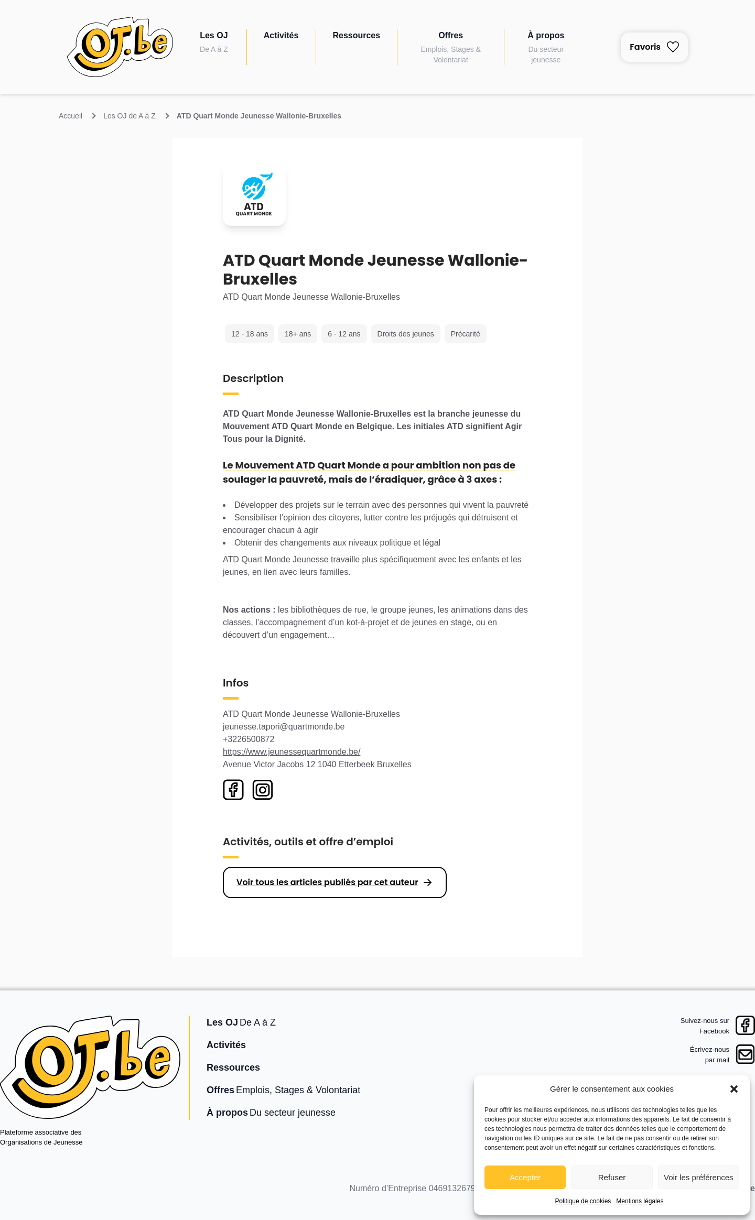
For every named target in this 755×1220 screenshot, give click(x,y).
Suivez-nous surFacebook (705, 1026)
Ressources (356, 35)
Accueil (70, 116)
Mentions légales (639, 1201)
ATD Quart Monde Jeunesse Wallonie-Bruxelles (259, 116)
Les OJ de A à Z (129, 116)
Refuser (612, 1177)
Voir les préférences (699, 1177)
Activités (281, 35)
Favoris (654, 47)
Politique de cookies (583, 1201)
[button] (734, 1089)
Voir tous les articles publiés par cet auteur (327, 882)
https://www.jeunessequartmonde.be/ (291, 751)
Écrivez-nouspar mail (709, 1054)
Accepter (525, 1177)
